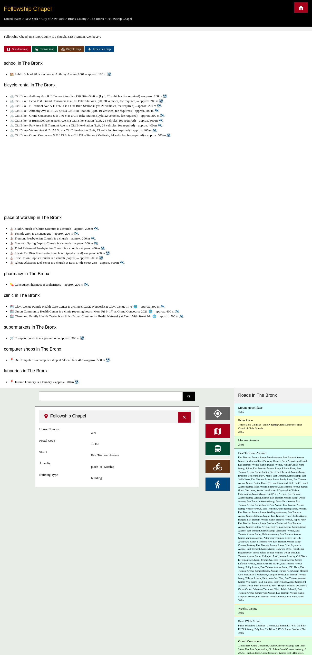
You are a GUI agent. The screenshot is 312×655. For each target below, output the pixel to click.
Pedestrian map (99, 49)
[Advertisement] (156, 175)
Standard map (17, 49)
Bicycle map (71, 49)
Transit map (44, 49)
